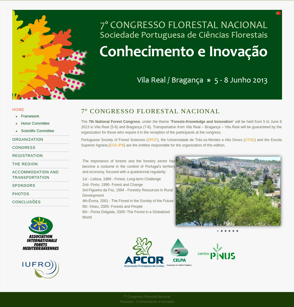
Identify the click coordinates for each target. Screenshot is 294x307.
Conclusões (26, 202)
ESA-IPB (117, 145)
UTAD (249, 140)
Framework (30, 116)
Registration (27, 156)
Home (18, 110)
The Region (25, 164)
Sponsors (23, 186)
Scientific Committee (37, 131)
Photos (20, 194)
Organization (27, 140)
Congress (24, 148)
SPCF (152, 140)
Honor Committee (35, 123)
